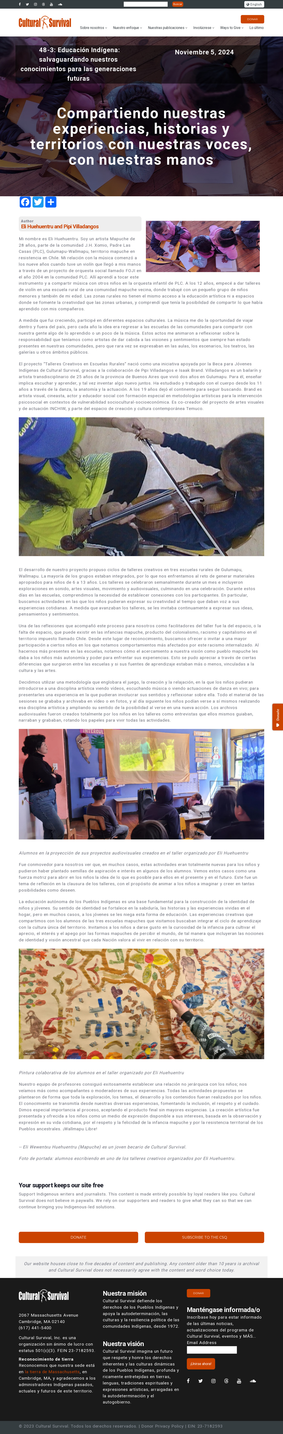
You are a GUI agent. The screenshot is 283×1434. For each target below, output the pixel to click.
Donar (252, 19)
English (254, 4)
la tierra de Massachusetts (52, 1371)
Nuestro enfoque (126, 28)
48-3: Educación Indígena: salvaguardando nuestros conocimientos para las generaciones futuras (79, 64)
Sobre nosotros (92, 28)
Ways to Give (230, 28)
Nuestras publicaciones (166, 28)
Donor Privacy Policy (162, 1426)
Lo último (256, 28)
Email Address (201, 1342)
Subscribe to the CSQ (204, 1237)
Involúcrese (202, 28)
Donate (78, 1237)
